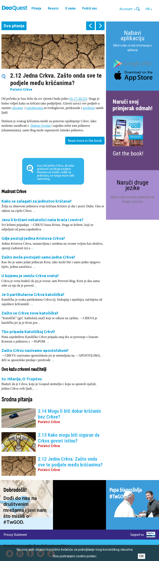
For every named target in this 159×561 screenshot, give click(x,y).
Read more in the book (85, 140)
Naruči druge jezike (132, 185)
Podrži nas (89, 8)
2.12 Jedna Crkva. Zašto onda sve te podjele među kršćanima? (70, 462)
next (100, 25)
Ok (141, 556)
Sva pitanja (14, 25)
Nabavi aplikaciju (132, 35)
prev (90, 25)
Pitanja (36, 8)
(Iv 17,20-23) (78, 98)
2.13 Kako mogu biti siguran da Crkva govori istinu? (68, 438)
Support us (137, 534)
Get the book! (128, 153)
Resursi (53, 8)
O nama (70, 8)
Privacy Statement (15, 534)
